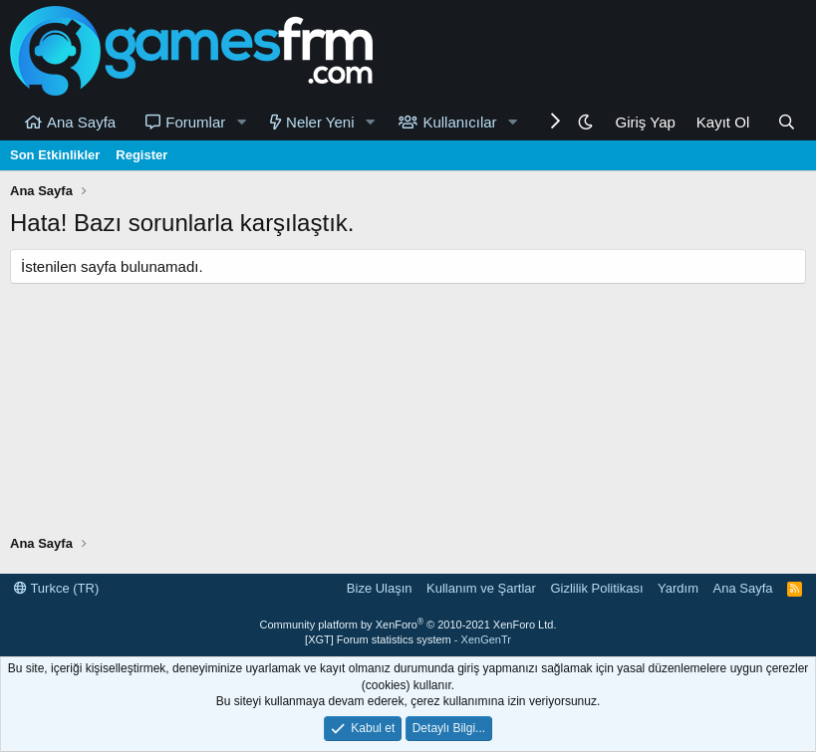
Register (141, 154)
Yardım (678, 588)
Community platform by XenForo (408, 624)
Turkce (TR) (56, 588)
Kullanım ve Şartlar (481, 588)
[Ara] (786, 122)
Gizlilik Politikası (596, 588)
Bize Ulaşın (379, 588)
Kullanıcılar (459, 122)
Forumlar (195, 122)
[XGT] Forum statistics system (408, 639)
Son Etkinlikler (55, 154)
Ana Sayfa (81, 122)
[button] (241, 122)
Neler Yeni (320, 122)
